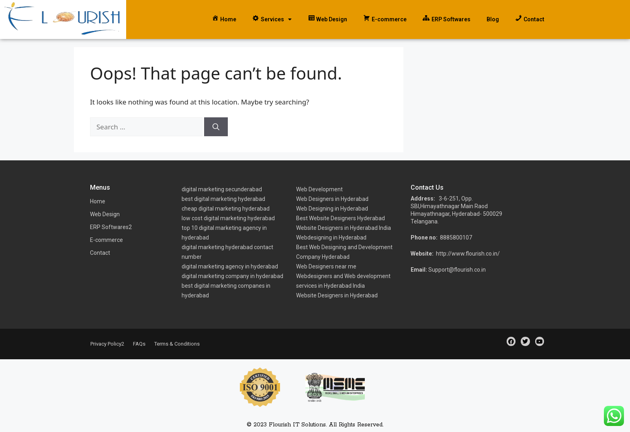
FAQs (139, 344)
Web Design (105, 214)
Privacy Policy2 (107, 344)
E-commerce (106, 240)
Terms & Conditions (177, 344)
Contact (100, 253)
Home (97, 201)
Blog (493, 19)
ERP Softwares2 (111, 227)
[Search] (216, 127)
